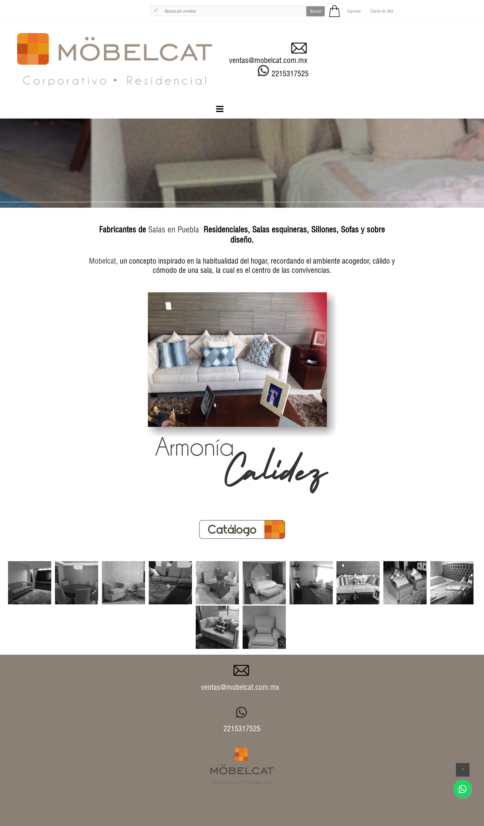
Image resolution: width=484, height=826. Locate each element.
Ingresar (354, 11)
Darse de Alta (381, 11)
